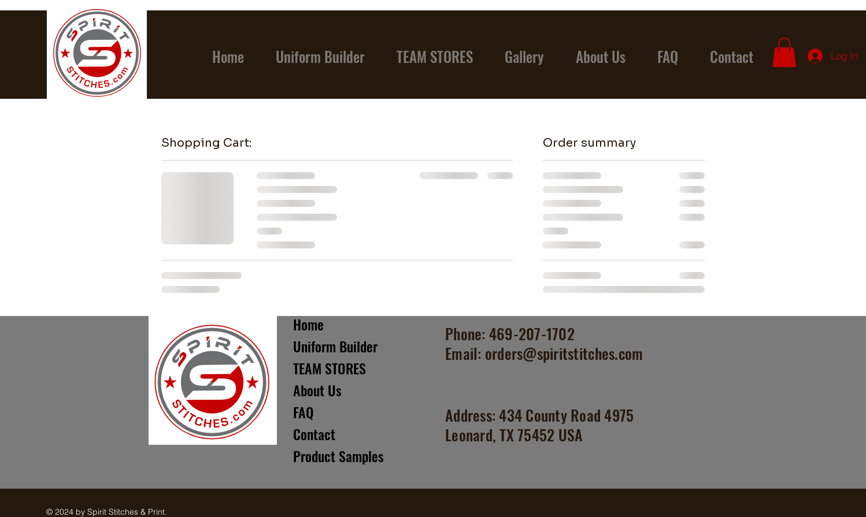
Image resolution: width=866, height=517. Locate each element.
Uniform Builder (335, 346)
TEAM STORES (329, 368)
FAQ (303, 411)
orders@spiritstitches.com (564, 353)
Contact (314, 433)
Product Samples (338, 455)
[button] (784, 52)
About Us (317, 390)
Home (308, 324)
